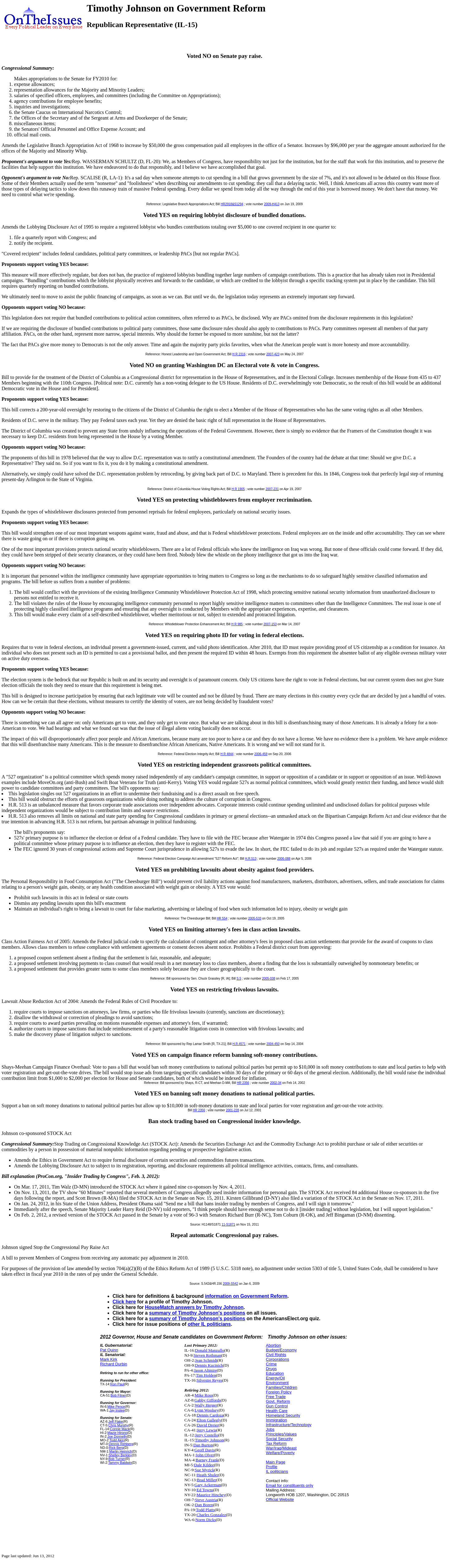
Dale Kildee (204, 1465)
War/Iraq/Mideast (281, 1448)
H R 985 (237, 624)
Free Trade (276, 1396)
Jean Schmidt (206, 1360)
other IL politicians (209, 1324)
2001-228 (232, 1110)
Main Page (275, 1462)
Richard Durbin (113, 1364)
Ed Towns (205, 1489)
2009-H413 (271, 204)
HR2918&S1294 (232, 204)
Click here (124, 1301)
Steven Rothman (207, 1355)
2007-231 (272, 489)
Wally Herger (206, 1405)
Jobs (270, 1429)
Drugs (271, 1368)
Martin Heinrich (120, 1451)
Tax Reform (276, 1443)
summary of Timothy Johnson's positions (197, 1313)
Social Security (279, 1438)
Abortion (273, 1345)
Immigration (276, 1420)
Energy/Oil (275, 1378)
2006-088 (283, 858)
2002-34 (276, 1083)
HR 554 (222, 918)
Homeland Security (283, 1415)
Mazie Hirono (118, 1433)
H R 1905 (238, 489)
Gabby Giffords (208, 1400)
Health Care (276, 1410)
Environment (277, 1382)
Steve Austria (206, 1499)
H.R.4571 (238, 1044)
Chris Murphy (118, 1425)
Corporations (277, 1359)
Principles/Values (281, 1434)
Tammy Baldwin (120, 1462)
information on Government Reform (246, 1296)
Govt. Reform (278, 1401)
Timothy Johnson (209, 1440)
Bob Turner (117, 1459)
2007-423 (272, 354)
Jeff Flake (116, 1421)
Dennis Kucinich (209, 1365)
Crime (271, 1364)
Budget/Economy (281, 1350)
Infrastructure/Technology (288, 1424)
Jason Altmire (205, 1370)
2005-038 (268, 978)
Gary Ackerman (208, 1484)
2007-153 (270, 624)
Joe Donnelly (117, 1436)
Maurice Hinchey (211, 1494)
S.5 (239, 978)
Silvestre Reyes (210, 1380)
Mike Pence (116, 1406)
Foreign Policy (279, 1392)
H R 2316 (238, 354)
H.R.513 (251, 858)
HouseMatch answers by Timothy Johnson (194, 1307)
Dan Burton (203, 1445)
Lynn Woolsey (207, 1410)
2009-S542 (230, 1283)
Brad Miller (206, 1479)
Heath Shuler (208, 1475)
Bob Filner (118, 1395)
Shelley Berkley (120, 1455)
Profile (272, 1466)
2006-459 (261, 754)
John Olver (205, 1455)
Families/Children (281, 1387)
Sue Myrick (205, 1470)
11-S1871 (228, 1224)
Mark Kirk (108, 1359)
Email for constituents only (289, 1485)
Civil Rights (276, 1354)
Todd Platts (205, 1509)
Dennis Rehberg (121, 1444)
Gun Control (277, 1406)
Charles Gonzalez (211, 1514)
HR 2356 (243, 1083)
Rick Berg (116, 1447)
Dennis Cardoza (210, 1415)
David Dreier (208, 1425)
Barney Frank (207, 1460)
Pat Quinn (109, 1350)
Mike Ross (204, 1395)
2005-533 (254, 918)
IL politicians (277, 1471)
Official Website (280, 1499)
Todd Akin (116, 1440)
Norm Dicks (206, 1519)
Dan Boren (204, 1504)
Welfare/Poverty (280, 1452)
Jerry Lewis (206, 1430)
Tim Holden (206, 1375)
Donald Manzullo (209, 1350)
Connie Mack (119, 1429)
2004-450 (272, 1044)
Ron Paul (117, 1384)
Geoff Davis (205, 1450)
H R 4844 (227, 754)
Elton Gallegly (209, 1420)
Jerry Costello (206, 1435)
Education (275, 1373)
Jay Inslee (117, 1410)
